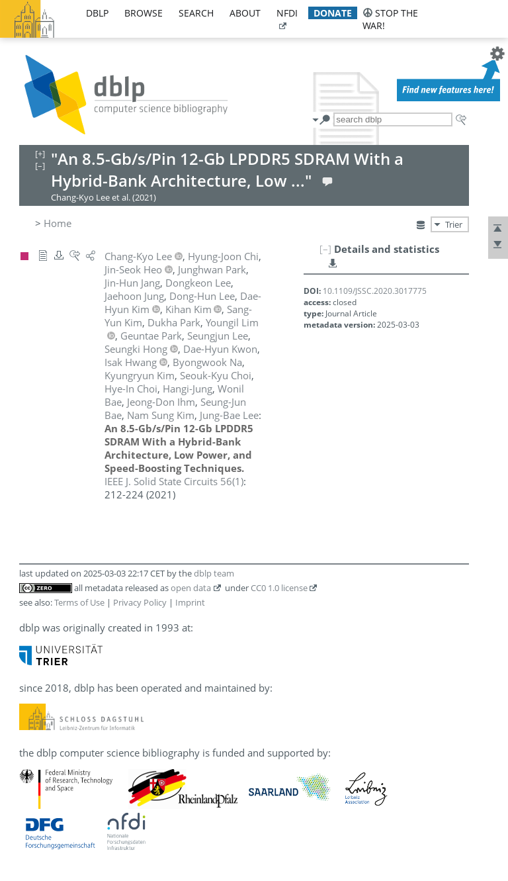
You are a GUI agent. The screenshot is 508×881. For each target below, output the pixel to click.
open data (191, 588)
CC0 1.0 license (279, 588)
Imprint (190, 602)
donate (333, 13)
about (245, 13)
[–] (325, 248)
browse (143, 13)
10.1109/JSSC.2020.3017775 (375, 291)
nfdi (287, 13)
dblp (97, 13)
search (196, 13)
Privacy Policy (140, 602)
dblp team (214, 573)
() (174, 481)
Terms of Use (79, 602)
